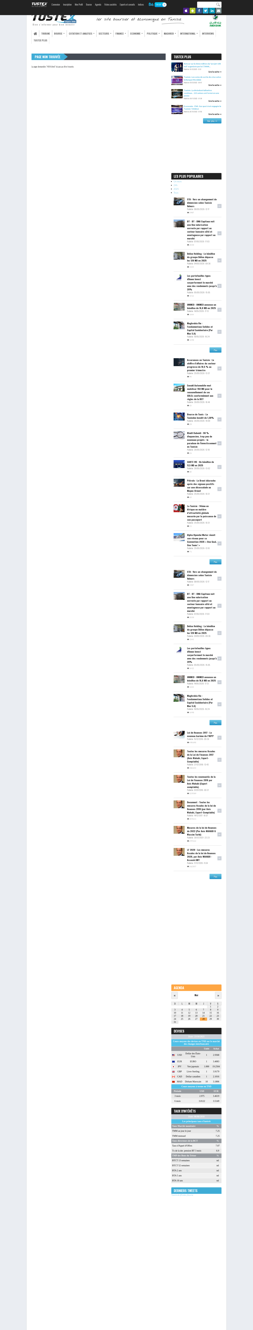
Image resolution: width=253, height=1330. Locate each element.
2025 (176, 188)
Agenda (98, 4)
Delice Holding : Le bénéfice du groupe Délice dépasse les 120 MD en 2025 (201, 257)
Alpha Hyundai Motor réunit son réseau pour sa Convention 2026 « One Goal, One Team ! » (202, 540)
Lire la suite (215, 71)
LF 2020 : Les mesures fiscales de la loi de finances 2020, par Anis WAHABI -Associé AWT (201, 855)
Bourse (89, 4)
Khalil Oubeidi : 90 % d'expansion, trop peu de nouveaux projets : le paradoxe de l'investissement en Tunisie (201, 439)
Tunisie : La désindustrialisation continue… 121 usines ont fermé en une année (201, 93)
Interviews (200, 33)
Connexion (55, 4)
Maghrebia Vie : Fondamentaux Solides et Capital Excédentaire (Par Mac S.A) (200, 328)
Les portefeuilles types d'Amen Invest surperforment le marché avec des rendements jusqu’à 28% (202, 282)
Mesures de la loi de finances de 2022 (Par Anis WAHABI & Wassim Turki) (201, 831)
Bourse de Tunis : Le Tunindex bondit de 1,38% (200, 416)
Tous (176, 192)
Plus (215, 350)
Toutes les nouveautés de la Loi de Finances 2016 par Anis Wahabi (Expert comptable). (201, 782)
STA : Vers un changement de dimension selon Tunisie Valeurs (202, 203)
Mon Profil (79, 4)
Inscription (67, 4)
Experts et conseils (127, 4)
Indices (141, 4)
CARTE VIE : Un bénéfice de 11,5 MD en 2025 (200, 463)
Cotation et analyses (79, 33)
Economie (132, 33)
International (182, 33)
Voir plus (212, 121)
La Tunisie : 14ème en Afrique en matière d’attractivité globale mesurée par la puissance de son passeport (201, 512)
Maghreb (164, 33)
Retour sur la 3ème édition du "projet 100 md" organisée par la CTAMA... (202, 65)
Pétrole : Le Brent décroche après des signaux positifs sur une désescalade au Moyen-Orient (201, 486)
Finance (117, 33)
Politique (147, 33)
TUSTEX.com (39, 4)
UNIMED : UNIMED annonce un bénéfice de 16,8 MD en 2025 (201, 306)
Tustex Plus (40, 40)
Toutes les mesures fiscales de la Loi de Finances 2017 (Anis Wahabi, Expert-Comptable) (201, 756)
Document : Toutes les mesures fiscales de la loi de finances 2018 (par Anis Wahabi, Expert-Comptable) (201, 807)
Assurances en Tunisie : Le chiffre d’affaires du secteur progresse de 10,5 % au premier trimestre (201, 365)
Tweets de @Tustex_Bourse (182, 1195)
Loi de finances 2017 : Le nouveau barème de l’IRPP (200, 734)
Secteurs (101, 33)
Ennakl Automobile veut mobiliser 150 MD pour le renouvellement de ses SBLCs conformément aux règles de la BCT (200, 392)
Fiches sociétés (110, 4)
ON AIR (158, 4)
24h (175, 185)
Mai (196, 995)
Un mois (178, 181)
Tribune (44, 33)
